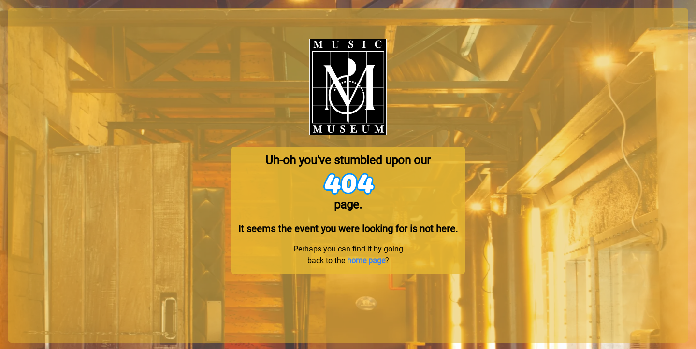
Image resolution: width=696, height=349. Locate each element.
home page (366, 260)
